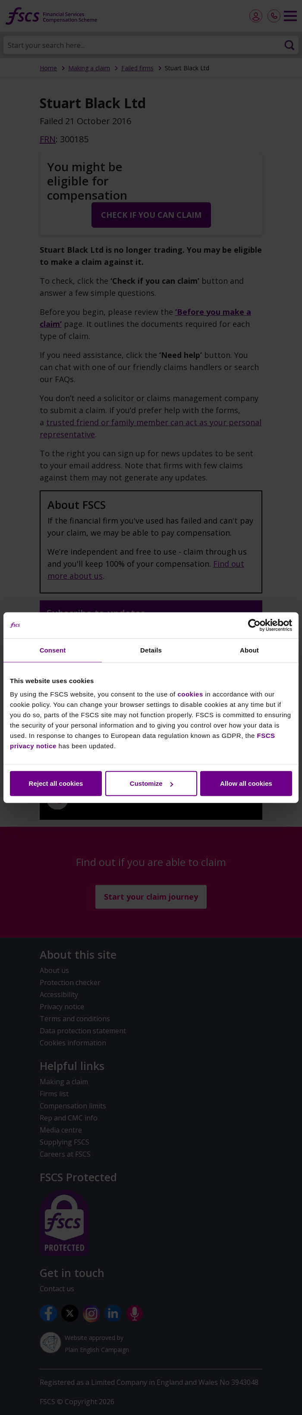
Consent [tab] (53, 649)
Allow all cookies (246, 783)
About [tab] (249, 649)
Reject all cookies (56, 783)
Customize (151, 783)
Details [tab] (151, 649)
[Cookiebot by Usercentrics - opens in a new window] (254, 624)
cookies (190, 694)
